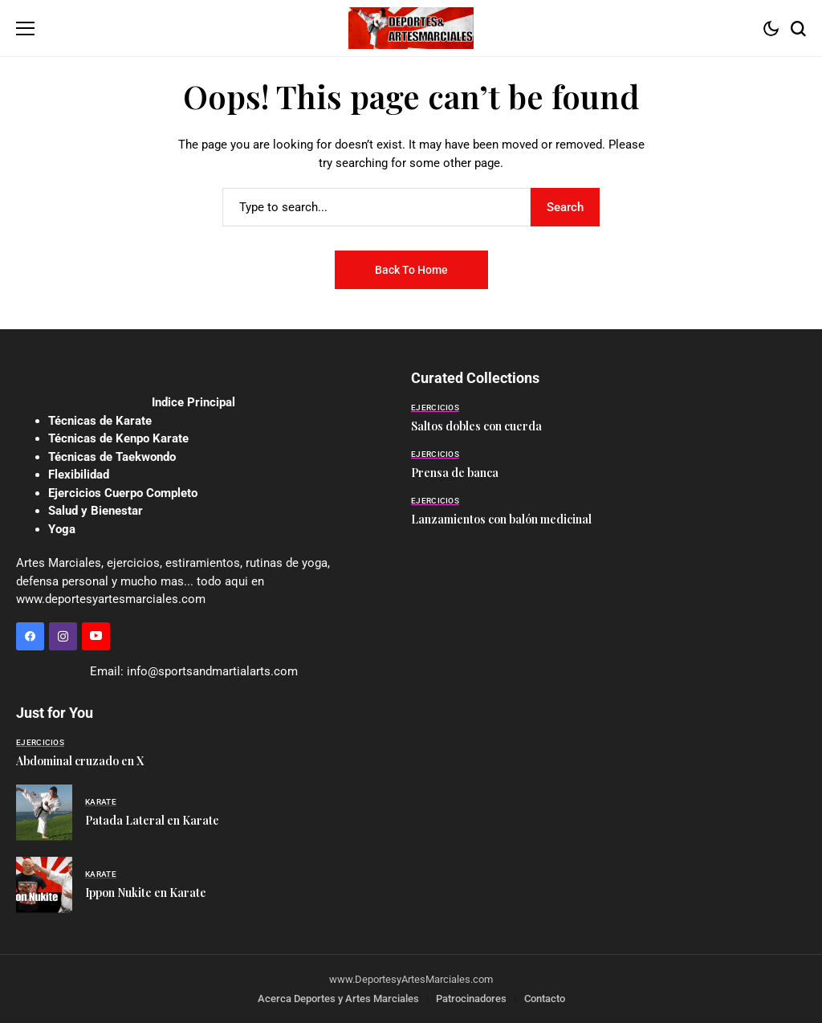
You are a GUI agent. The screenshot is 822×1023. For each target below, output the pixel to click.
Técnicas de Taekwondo (112, 457)
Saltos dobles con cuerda (476, 426)
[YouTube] (96, 636)
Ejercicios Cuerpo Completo (122, 493)
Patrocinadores (471, 998)
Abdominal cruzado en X (80, 760)
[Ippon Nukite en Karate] (44, 885)
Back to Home (411, 269)
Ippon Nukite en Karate (145, 892)
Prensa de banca (454, 472)
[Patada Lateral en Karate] (44, 813)
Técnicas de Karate (100, 421)
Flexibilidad (78, 474)
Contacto (544, 998)
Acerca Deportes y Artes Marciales (338, 998)
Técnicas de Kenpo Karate (118, 438)
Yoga (61, 529)
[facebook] (30, 636)
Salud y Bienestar (95, 510)
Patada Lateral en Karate (152, 820)
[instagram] (63, 636)
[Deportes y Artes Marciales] (411, 27)
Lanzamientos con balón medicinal (501, 519)
